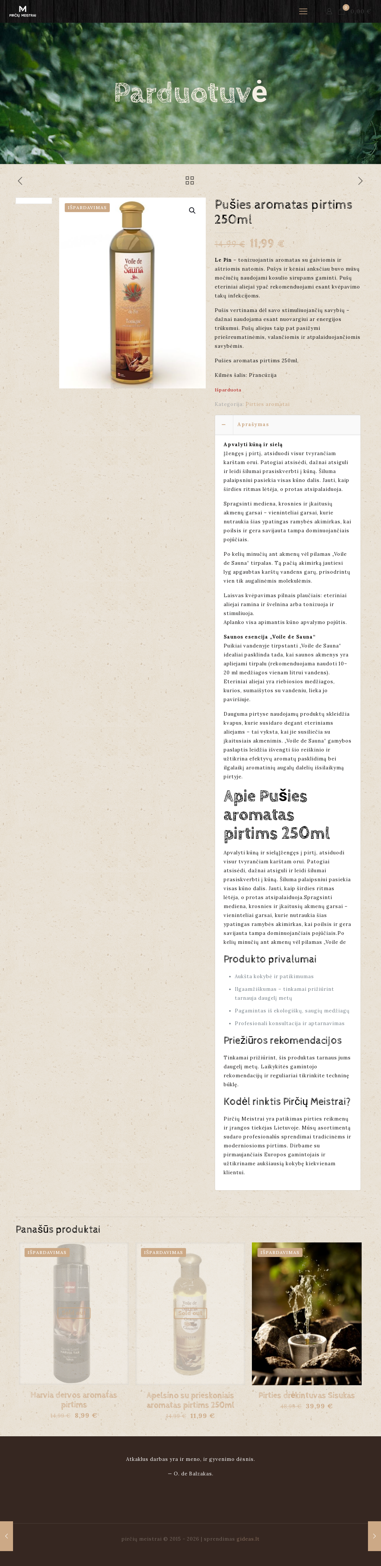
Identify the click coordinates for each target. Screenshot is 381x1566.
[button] (192, 210)
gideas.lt (248, 1539)
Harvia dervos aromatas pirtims (74, 1400)
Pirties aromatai (268, 404)
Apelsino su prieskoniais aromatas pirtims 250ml (190, 1400)
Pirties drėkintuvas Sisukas (307, 1395)
